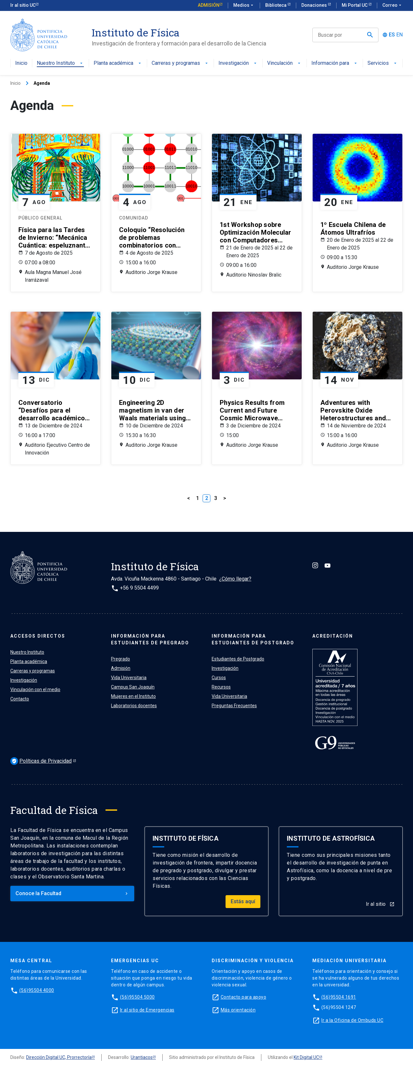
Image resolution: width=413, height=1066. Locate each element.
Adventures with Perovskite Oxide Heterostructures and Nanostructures (353, 410)
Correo (392, 5)
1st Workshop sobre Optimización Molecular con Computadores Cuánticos (255, 232)
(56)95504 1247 (338, 1007)
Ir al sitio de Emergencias (147, 1009)
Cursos (219, 677)
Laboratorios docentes (134, 705)
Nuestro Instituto (60, 63)
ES (392, 34)
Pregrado (120, 658)
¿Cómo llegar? (235, 579)
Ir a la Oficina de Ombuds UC (352, 1020)
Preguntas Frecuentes (234, 705)
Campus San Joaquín (133, 686)
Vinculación (284, 63)
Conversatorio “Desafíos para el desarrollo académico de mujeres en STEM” (51, 410)
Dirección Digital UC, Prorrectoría (59, 1057)
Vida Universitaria (128, 677)
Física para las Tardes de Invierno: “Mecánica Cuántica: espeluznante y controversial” (53, 237)
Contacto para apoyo (244, 997)
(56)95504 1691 (338, 997)
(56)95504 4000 (36, 990)
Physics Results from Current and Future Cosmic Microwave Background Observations (252, 410)
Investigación (238, 63)
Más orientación (238, 1009)
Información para (334, 63)
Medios (244, 5)
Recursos (221, 686)
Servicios (383, 63)
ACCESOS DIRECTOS (37, 636)
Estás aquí (243, 901)
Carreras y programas (180, 63)
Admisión (208, 5)
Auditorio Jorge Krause (151, 272)
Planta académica (118, 63)
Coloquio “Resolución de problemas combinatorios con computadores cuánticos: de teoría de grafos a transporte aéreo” (154, 237)
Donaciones (314, 5)
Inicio (21, 63)
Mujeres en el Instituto (133, 696)
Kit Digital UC (306, 1057)
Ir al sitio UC (22, 5)
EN (399, 34)
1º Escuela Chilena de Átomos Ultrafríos (353, 228)
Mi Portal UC (355, 5)
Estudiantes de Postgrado (238, 658)
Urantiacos (142, 1057)
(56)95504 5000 (137, 997)
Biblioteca (276, 5)
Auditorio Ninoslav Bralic (253, 275)
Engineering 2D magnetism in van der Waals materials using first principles (152, 410)
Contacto (19, 698)
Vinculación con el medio (35, 689)
